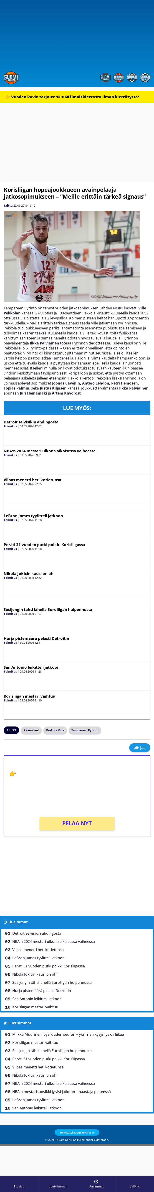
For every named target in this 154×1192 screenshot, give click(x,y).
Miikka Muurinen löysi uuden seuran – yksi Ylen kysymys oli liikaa (68, 1034)
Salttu (8, 205)
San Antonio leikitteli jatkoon (32, 667)
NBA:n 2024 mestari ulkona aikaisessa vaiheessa (50, 450)
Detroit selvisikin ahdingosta (31, 422)
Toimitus (10, 426)
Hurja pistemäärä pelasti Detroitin (36, 638)
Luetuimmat (19, 1022)
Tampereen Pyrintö (84, 730)
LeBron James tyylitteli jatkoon (33, 515)
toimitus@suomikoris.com (77, 1132)
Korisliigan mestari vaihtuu (29, 696)
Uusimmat (18, 921)
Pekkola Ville (55, 730)
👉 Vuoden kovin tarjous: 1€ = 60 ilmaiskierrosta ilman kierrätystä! (72, 96)
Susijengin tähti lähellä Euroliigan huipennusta (48, 609)
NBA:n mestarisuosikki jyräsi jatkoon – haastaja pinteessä (61, 1091)
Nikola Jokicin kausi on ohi (29, 573)
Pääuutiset (31, 730)
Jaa (139, 747)
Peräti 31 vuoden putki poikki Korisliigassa (44, 544)
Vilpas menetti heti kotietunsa (32, 479)
